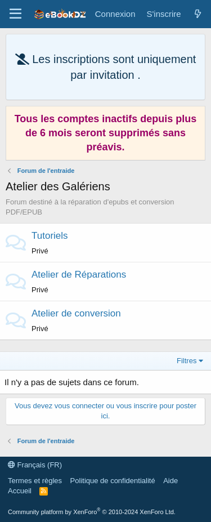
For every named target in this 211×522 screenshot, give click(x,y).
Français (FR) (35, 465)
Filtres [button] (186, 360)
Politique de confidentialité (112, 480)
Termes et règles (35, 480)
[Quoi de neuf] (198, 13)
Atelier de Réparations (79, 274)
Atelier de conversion (76, 313)
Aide (170, 480)
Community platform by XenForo (92, 511)
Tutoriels (50, 235)
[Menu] (15, 14)
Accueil (20, 491)
